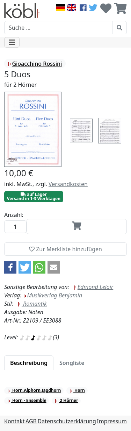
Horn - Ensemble (26, 400)
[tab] (28, 362)
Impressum (112, 421)
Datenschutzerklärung (67, 421)
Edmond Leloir (93, 287)
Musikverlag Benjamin (52, 295)
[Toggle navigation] (12, 42)
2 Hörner (66, 400)
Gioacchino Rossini (35, 64)
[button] (10, 267)
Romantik (32, 304)
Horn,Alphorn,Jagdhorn (34, 390)
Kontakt (14, 421)
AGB (31, 421)
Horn (77, 390)
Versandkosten (68, 184)
